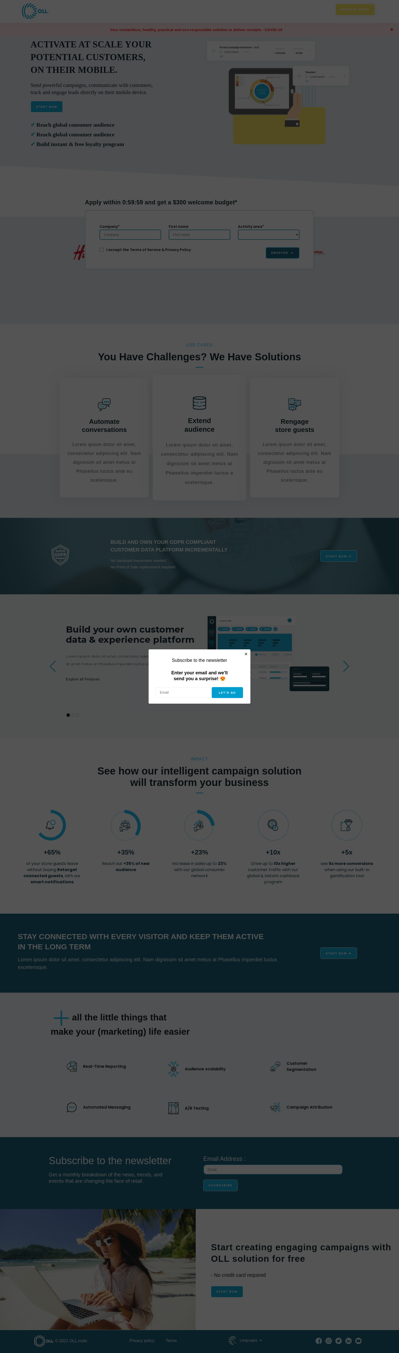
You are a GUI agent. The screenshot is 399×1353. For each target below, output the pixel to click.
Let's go (227, 693)
